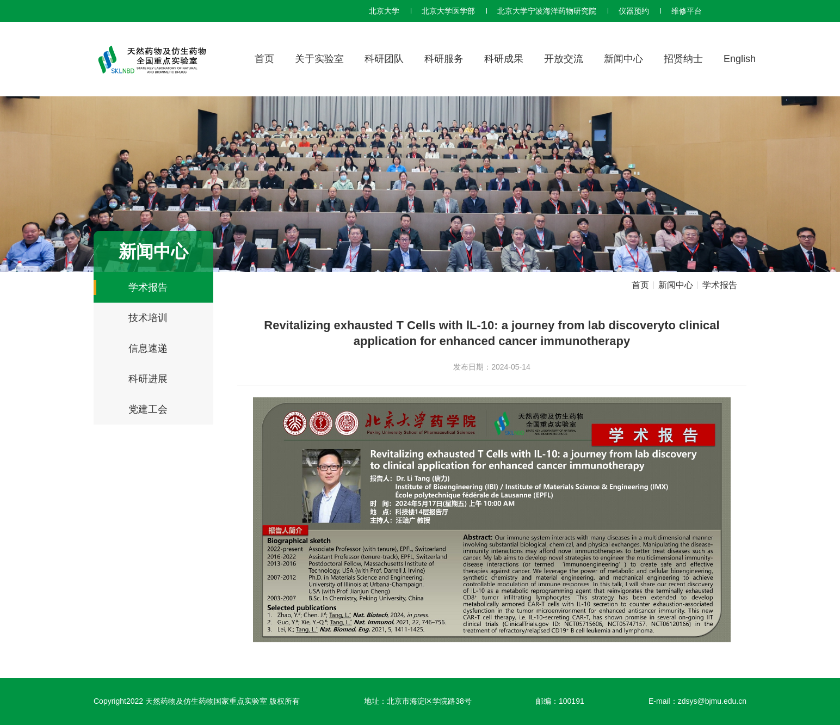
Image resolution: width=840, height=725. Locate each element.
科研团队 (384, 58)
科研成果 (503, 58)
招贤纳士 (683, 58)
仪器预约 (634, 11)
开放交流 (563, 58)
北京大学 (384, 11)
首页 (264, 58)
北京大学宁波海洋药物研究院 (546, 11)
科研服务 (444, 58)
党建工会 (148, 409)
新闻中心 (623, 58)
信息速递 (148, 348)
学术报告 (148, 287)
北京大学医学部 (448, 11)
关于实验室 (319, 58)
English (740, 58)
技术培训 (148, 317)
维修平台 (686, 11)
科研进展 (148, 378)
